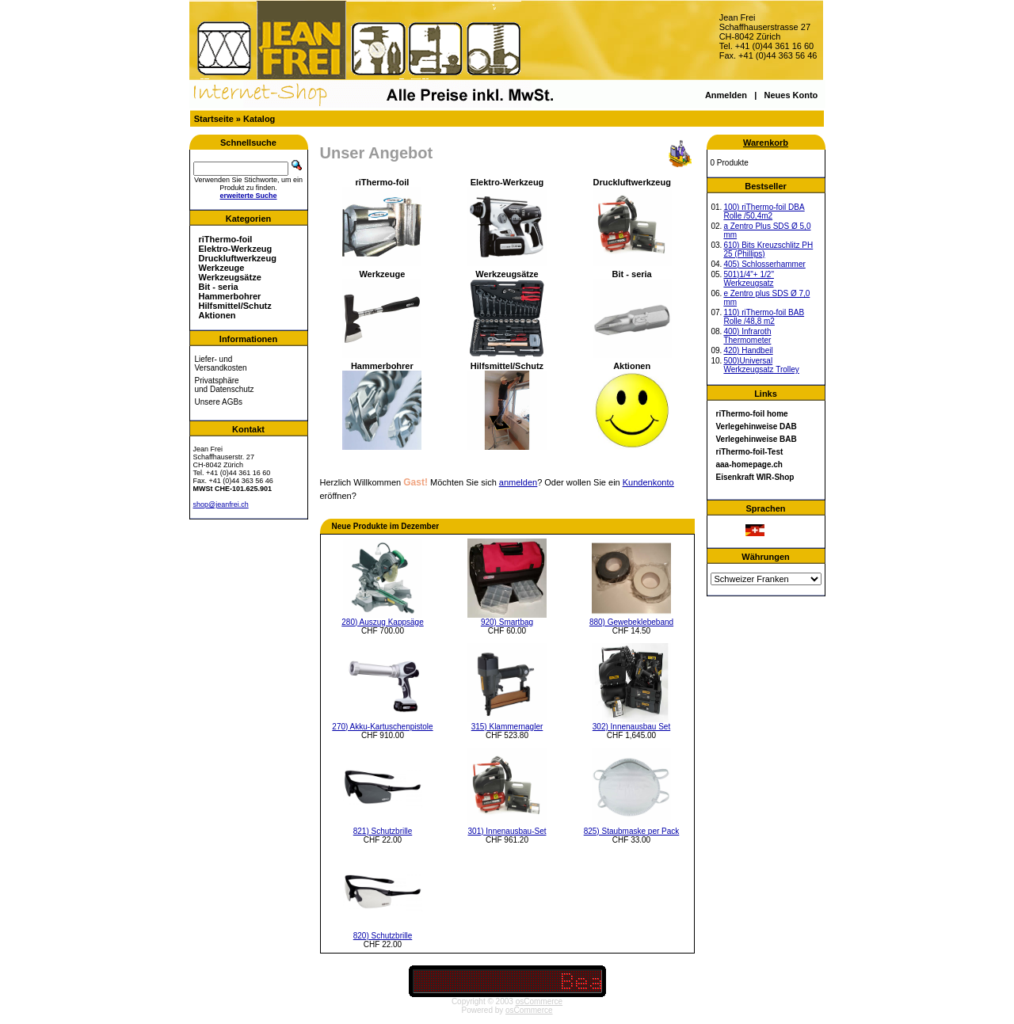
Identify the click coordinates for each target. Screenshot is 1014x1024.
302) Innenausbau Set (631, 726)
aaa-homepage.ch (749, 464)
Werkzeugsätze (230, 277)
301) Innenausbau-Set (507, 831)
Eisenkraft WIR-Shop (755, 477)
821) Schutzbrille (382, 831)
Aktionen (217, 315)
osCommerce (539, 1001)
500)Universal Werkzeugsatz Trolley (761, 365)
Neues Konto (791, 95)
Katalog (259, 119)
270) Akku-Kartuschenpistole (382, 726)
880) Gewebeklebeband (631, 622)
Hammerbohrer (230, 296)
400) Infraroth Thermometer (747, 336)
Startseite (214, 119)
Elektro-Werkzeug (236, 248)
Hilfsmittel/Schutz (235, 305)
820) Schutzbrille (382, 935)
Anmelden (726, 95)
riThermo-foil (226, 239)
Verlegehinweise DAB (756, 426)
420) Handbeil (747, 350)
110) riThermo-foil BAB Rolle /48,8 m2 (763, 316)
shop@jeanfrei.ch (221, 504)
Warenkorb (765, 142)
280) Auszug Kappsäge (382, 622)
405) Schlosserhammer (764, 264)
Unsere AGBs (219, 402)
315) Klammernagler (507, 726)
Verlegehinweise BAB (756, 439)
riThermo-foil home (752, 413)
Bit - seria (218, 286)
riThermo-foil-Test (749, 451)
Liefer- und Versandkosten (221, 363)
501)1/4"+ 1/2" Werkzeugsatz (748, 278)
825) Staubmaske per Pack (632, 831)
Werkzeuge (222, 267)
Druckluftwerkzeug (237, 258)
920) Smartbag (507, 622)
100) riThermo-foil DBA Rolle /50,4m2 (763, 211)
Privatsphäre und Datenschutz (224, 385)
